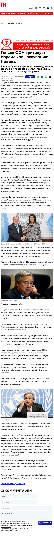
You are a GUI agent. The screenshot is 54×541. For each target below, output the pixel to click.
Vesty (3, 24)
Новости (11, 24)
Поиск (29, 8)
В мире (19, 24)
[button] (52, 8)
